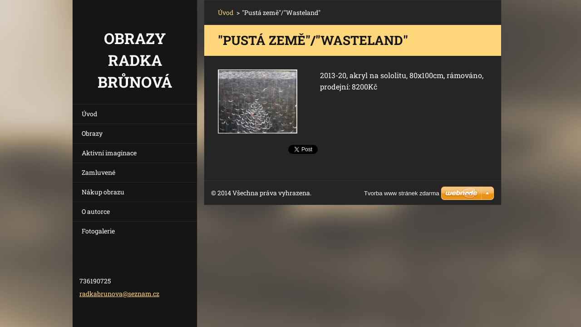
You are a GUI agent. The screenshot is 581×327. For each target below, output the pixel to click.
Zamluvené (98, 172)
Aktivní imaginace (109, 153)
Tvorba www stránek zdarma (401, 193)
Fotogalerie (98, 231)
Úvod (89, 113)
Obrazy (92, 133)
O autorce (96, 211)
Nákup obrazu (103, 192)
